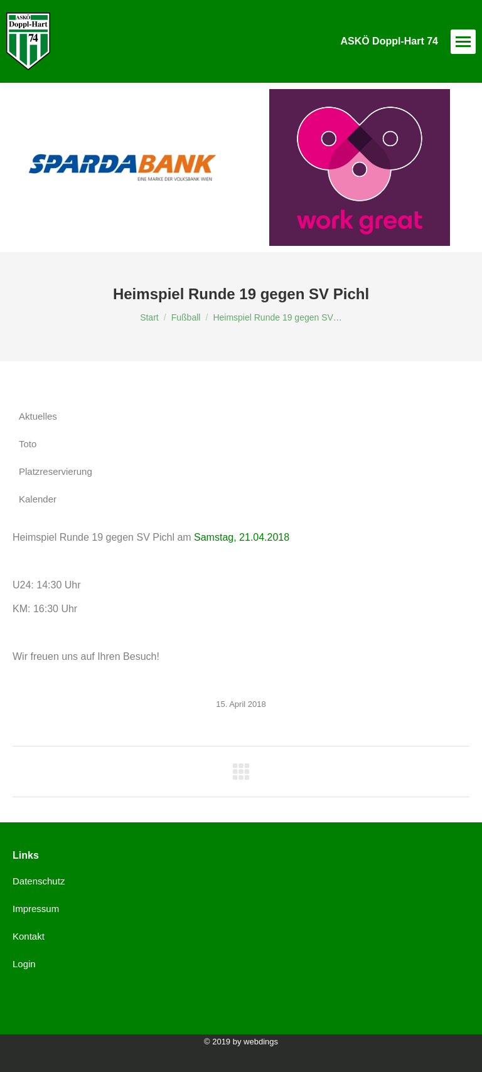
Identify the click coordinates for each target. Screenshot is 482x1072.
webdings (261, 1041)
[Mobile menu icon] (463, 41)
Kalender (37, 499)
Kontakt (29, 936)
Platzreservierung (55, 471)
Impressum (36, 908)
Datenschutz (39, 881)
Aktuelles (38, 416)
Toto (27, 443)
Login (24, 963)
